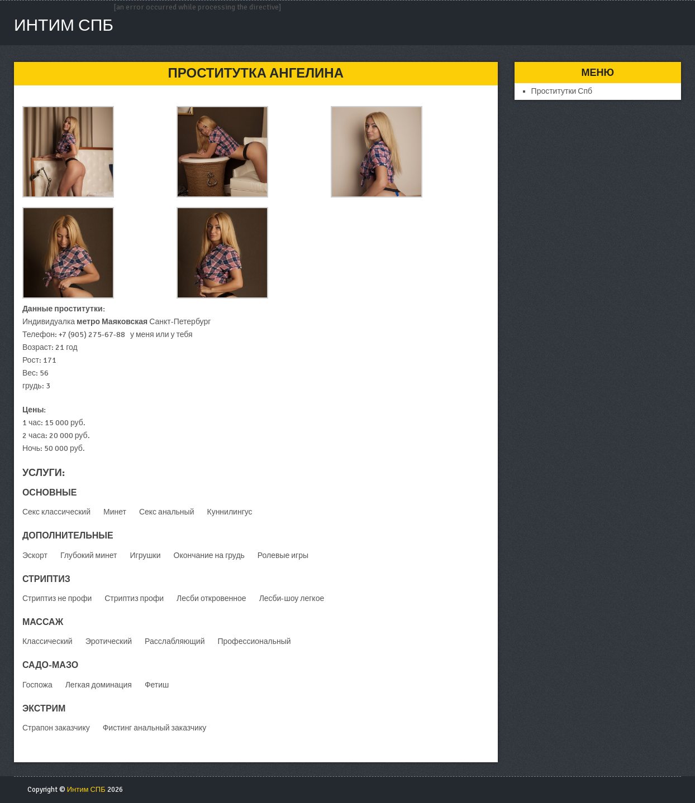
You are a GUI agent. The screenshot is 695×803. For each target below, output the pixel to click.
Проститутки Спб (562, 91)
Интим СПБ (63, 25)
